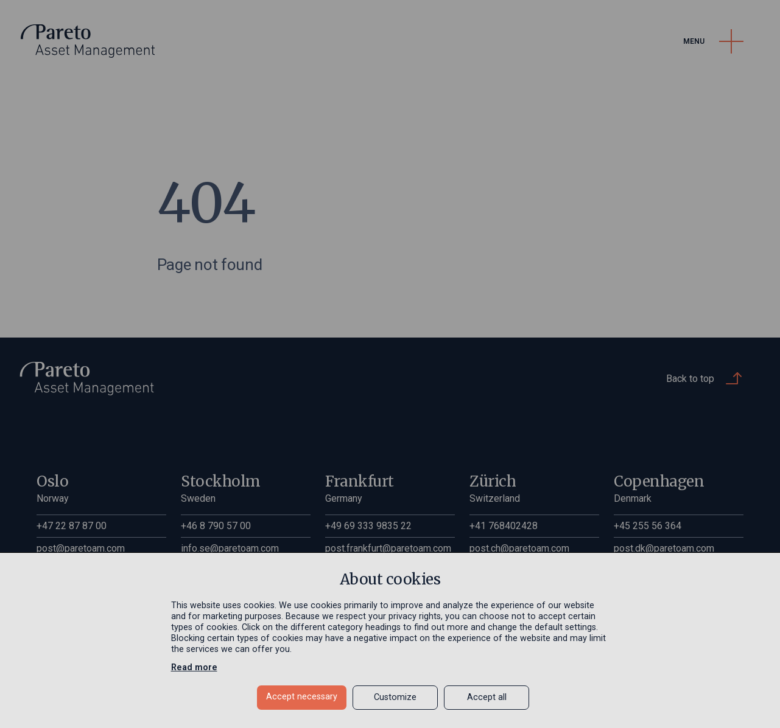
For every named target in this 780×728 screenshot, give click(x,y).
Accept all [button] (487, 697)
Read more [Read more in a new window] (194, 667)
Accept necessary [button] (301, 697)
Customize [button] (395, 697)
